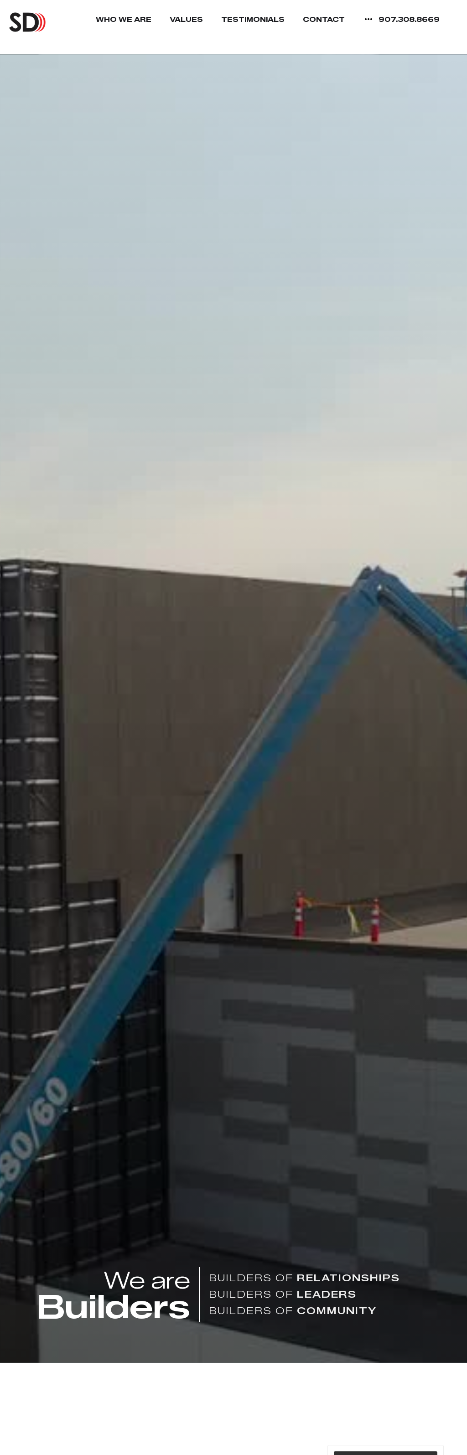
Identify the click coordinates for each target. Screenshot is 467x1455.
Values (186, 20)
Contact (324, 20)
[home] (27, 22)
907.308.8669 (409, 20)
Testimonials (253, 20)
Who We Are (123, 20)
